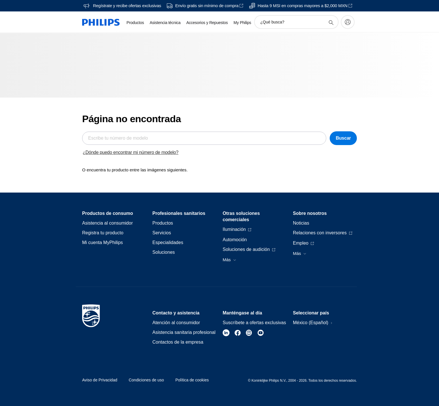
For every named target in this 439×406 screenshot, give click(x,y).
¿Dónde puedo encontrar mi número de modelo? (130, 152)
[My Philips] (348, 22)
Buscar (343, 138)
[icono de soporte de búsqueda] (330, 22)
